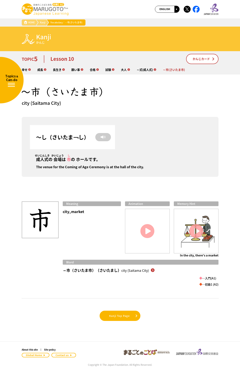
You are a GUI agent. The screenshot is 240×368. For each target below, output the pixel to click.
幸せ (26, 70)
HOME (29, 22)
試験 (109, 70)
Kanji (42, 22)
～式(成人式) (146, 70)
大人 (125, 70)
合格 (94, 70)
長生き (59, 70)
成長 (41, 70)
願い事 (77, 70)
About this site (30, 349)
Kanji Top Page (123, 316)
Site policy (50, 349)
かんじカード (204, 59)
